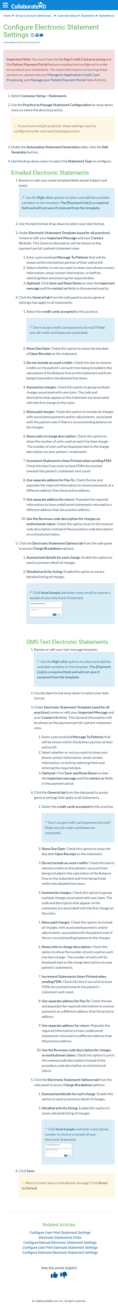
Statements (88, 15)
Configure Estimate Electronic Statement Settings (60, 1252)
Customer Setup (66, 15)
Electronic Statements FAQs (60, 1238)
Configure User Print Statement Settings (59, 1233)
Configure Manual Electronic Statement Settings (60, 1242)
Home (7, 15)
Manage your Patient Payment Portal (58, 80)
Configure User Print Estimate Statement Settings (60, 1247)
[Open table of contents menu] (6, 4)
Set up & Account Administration (34, 15)
